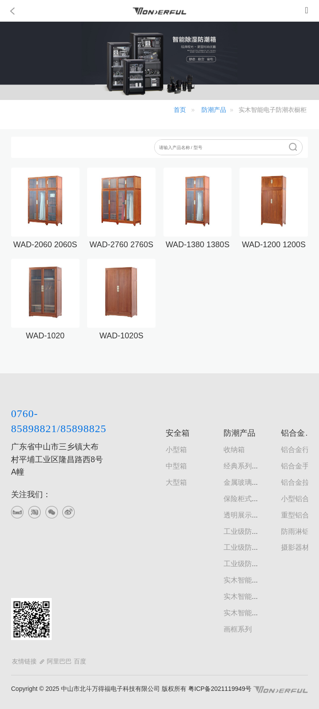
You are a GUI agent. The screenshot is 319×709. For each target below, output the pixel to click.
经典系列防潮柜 (248, 466)
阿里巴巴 (59, 661)
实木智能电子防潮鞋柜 (259, 596)
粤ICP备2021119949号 (218, 688)
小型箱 (176, 449)
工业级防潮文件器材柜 (259, 563)
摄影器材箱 (298, 547)
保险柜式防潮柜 (248, 498)
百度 (80, 661)
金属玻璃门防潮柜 (252, 482)
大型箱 (176, 482)
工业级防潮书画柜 (252, 547)
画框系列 (238, 629)
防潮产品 (213, 109)
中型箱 (176, 466)
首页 (180, 109)
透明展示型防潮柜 (252, 515)
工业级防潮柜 (245, 531)
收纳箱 (234, 449)
